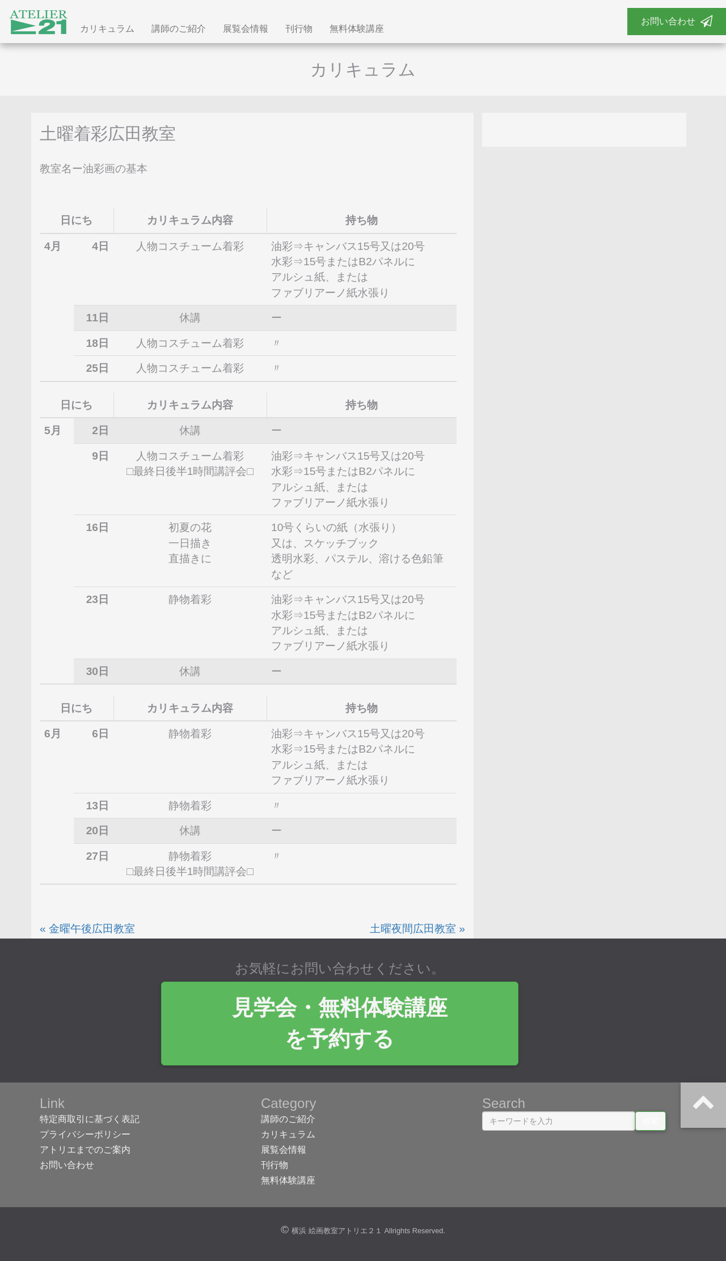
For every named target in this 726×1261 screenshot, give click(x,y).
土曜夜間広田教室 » (417, 931)
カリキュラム (107, 30)
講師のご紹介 (178, 30)
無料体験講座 (357, 30)
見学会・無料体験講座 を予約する (363, 1025)
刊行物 (299, 30)
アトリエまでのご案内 (85, 1152)
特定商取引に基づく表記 (90, 1121)
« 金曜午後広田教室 (87, 931)
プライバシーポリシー (85, 1136)
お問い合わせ (676, 21)
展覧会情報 (245, 30)
